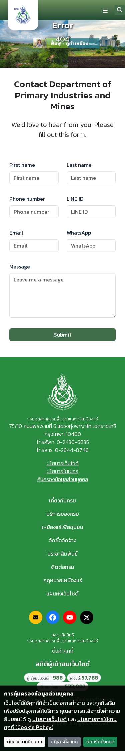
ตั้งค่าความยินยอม (24, 741)
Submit (62, 335)
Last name (79, 165)
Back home (62, 61)
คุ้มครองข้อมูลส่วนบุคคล (62, 479)
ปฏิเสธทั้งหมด (64, 741)
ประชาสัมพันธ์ (62, 554)
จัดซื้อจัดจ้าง (62, 540)
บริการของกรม (62, 514)
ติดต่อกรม (62, 567)
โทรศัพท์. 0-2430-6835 (62, 442)
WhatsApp (79, 233)
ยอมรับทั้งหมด (100, 741)
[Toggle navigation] (105, 10)
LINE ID (75, 199)
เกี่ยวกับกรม (62, 500)
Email (16, 233)
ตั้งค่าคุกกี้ (62, 651)
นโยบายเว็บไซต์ (63, 463)
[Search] (119, 10)
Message (19, 266)
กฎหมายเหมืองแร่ (62, 580)
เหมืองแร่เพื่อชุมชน (62, 527)
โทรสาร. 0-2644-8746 (62, 450)
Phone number (27, 199)
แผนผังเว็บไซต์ (62, 593)
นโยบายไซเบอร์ (62, 471)
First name (22, 165)
